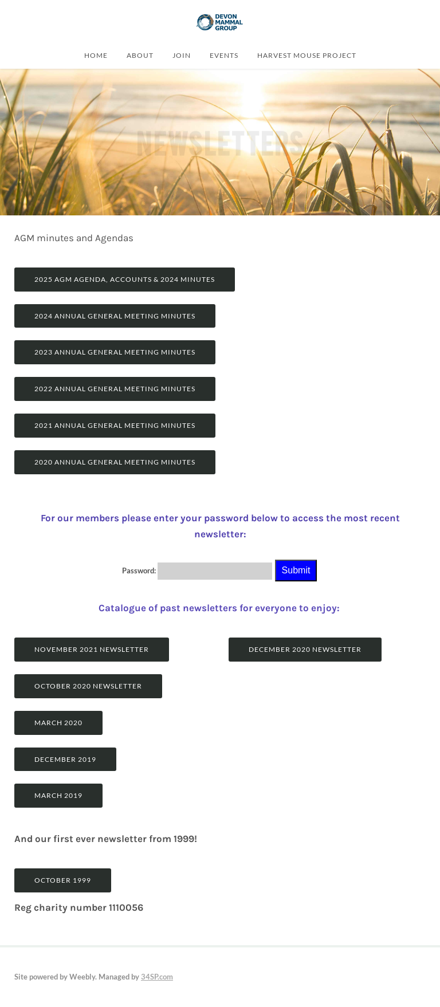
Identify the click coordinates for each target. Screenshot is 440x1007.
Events (224, 55)
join (181, 55)
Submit (296, 570)
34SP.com (157, 976)
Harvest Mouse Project (306, 55)
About (140, 55)
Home (96, 55)
